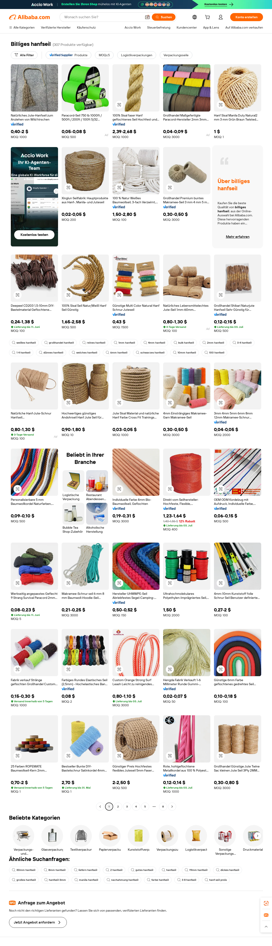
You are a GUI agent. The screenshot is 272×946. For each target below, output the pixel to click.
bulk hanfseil (184, 342)
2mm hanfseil (213, 342)
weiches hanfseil (84, 352)
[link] (266, 903)
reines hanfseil (93, 342)
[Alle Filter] (24, 55)
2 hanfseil (114, 870)
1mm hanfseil (124, 342)
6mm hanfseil (116, 352)
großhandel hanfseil (59, 342)
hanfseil (169, 870)
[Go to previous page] (100, 807)
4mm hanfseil (154, 342)
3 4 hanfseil (242, 342)
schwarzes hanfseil (150, 352)
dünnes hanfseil (51, 352)
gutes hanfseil (142, 870)
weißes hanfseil (24, 342)
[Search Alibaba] (102, 17)
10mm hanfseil (184, 352)
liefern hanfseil (85, 870)
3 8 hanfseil (186, 880)
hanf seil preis (216, 880)
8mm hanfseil (54, 870)
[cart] (208, 18)
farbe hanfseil (158, 880)
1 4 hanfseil (21, 352)
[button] (147, 17)
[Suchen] (163, 17)
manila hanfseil (86, 880)
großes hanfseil (24, 880)
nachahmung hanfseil (122, 880)
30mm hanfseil (23, 870)
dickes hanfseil (227, 870)
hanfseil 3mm (55, 880)
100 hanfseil (214, 352)
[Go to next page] (172, 807)
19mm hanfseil (196, 870)
